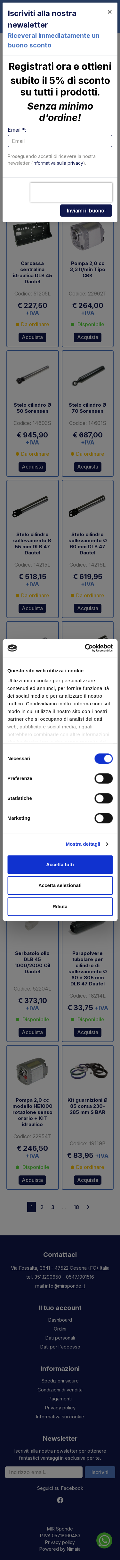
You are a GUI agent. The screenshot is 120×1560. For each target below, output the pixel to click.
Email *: (17, 130)
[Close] (109, 12)
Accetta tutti (60, 864)
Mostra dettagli (83, 844)
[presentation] (71, 192)
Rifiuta (60, 906)
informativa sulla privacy (58, 163)
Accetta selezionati (60, 885)
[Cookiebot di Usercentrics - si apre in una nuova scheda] (85, 648)
